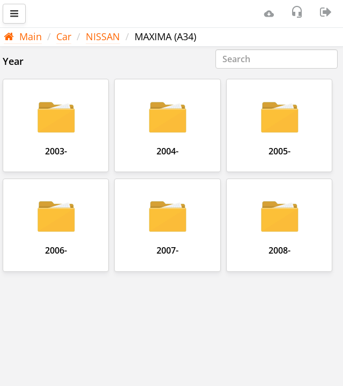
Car (63, 36)
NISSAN (103, 36)
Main (23, 36)
